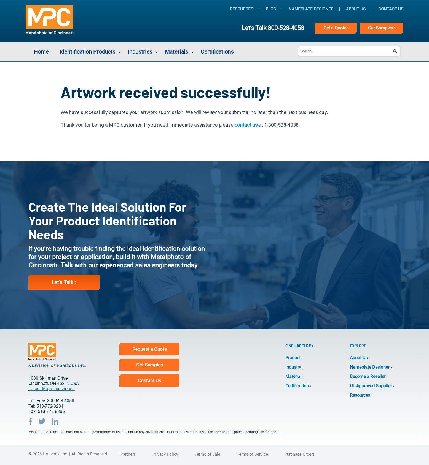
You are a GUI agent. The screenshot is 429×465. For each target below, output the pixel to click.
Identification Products (87, 51)
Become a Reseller (367, 376)
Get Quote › (335, 28)
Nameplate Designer (311, 9)
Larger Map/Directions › (51, 388)
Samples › (381, 28)
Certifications (217, 51)
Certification (297, 386)
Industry (293, 367)
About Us (356, 9)
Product (293, 357)
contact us (246, 125)
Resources (241, 9)
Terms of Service (252, 454)
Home (41, 51)
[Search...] (349, 51)
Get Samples (149, 365)
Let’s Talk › (64, 282)
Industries (140, 51)
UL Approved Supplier (371, 386)
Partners (128, 454)
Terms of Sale (207, 454)
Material (293, 376)
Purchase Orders (300, 454)
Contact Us (390, 9)
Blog (271, 9)
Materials (176, 51)
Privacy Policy (165, 454)
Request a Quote (149, 349)
